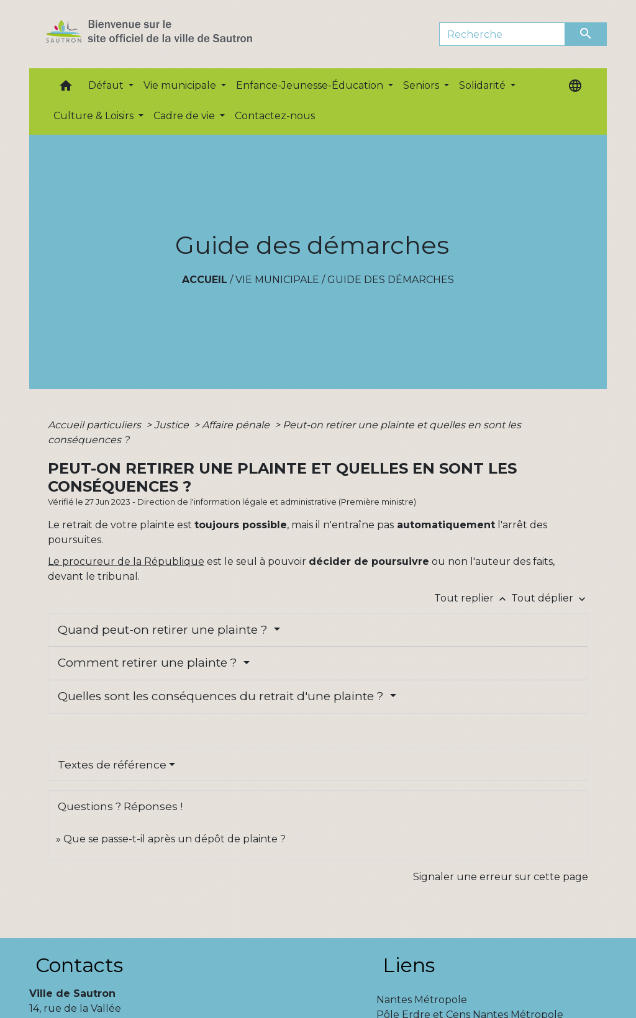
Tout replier (472, 598)
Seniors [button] (422, 85)
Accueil (204, 280)
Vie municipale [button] (181, 85)
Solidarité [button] (483, 85)
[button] (65, 88)
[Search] (502, 34)
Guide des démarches (390, 280)
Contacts (79, 965)
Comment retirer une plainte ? (149, 662)
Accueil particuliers (95, 425)
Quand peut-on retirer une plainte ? (164, 630)
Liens (409, 965)
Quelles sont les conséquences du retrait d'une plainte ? (222, 696)
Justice (172, 425)
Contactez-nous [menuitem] (275, 116)
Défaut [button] (107, 85)
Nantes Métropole (421, 1000)
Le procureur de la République (126, 561)
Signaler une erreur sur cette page (500, 877)
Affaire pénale (237, 425)
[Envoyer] (586, 34)
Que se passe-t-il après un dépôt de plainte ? (174, 839)
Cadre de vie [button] (185, 116)
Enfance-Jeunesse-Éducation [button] (311, 85)
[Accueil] (171, 34)
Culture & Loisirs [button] (94, 116)
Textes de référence (112, 765)
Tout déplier (549, 598)
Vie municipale (277, 280)
